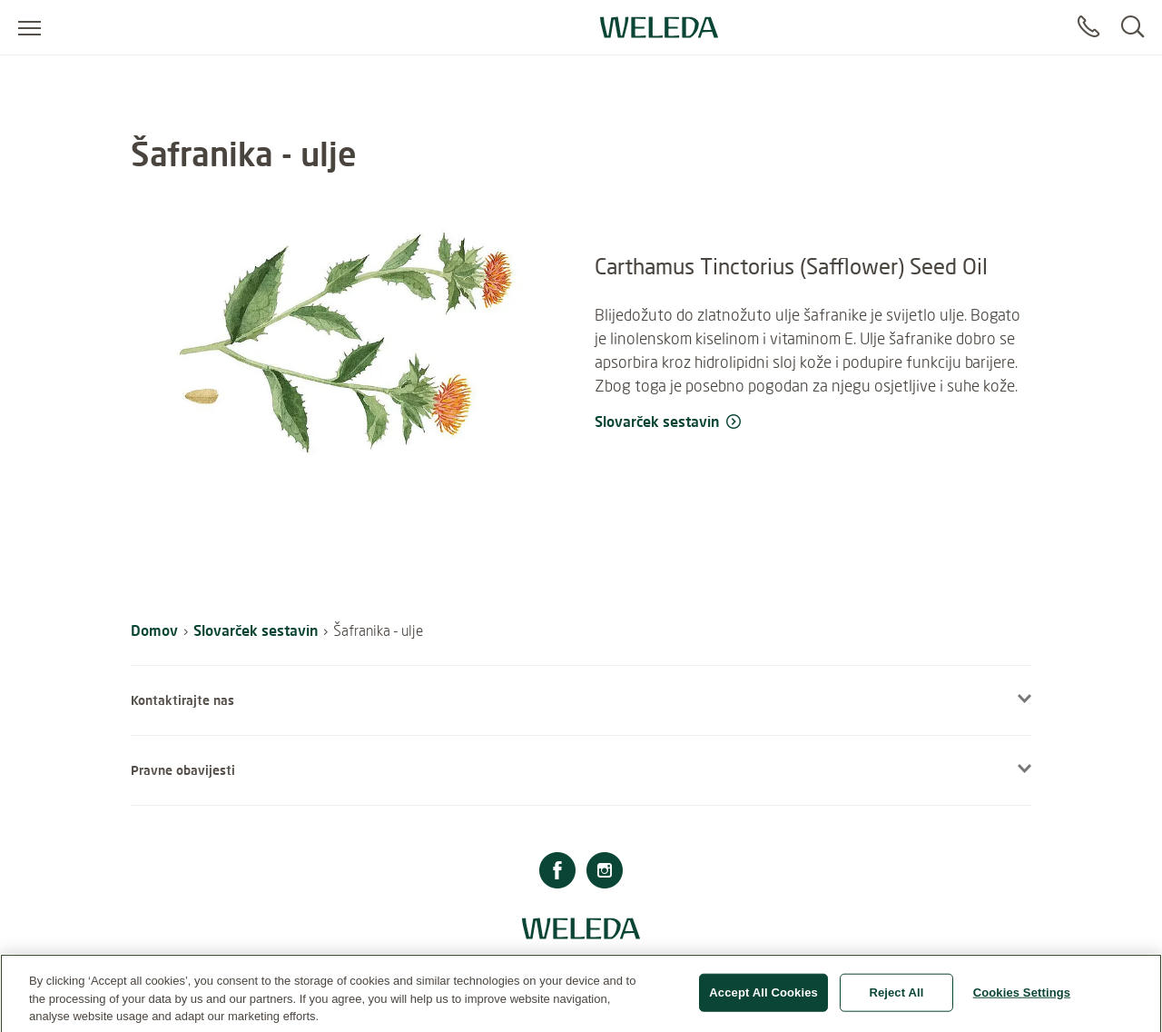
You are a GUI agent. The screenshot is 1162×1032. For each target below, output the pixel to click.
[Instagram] (604, 872)
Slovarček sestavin (255, 630)
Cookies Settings (1022, 999)
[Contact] (1088, 27)
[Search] (1132, 27)
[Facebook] (557, 872)
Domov (154, 630)
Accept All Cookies (763, 999)
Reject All (896, 999)
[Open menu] (29, 27)
